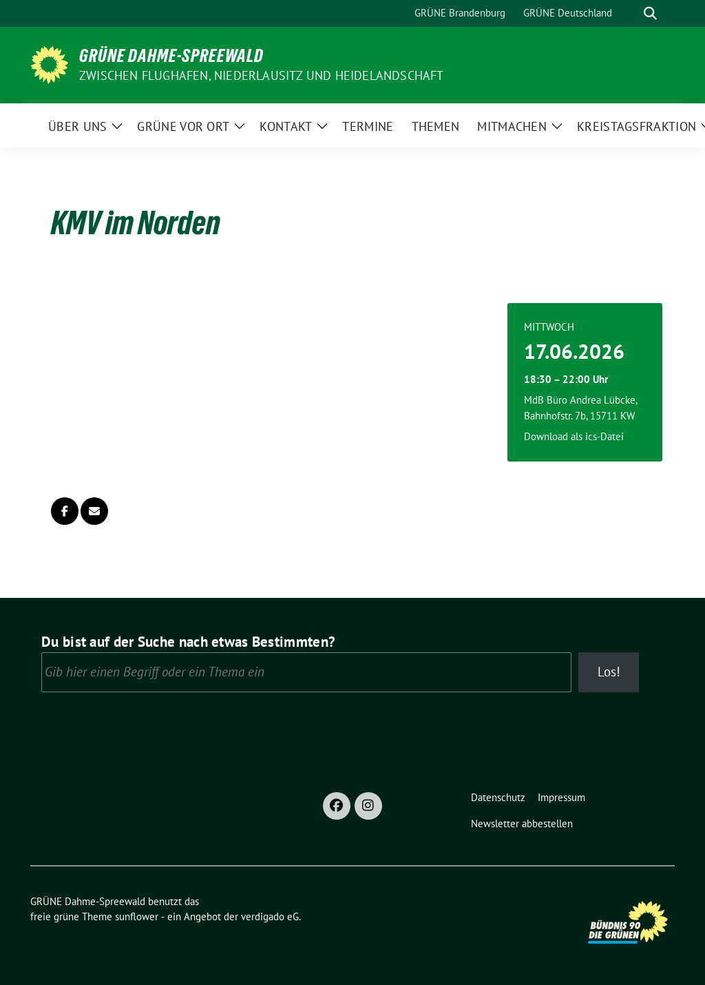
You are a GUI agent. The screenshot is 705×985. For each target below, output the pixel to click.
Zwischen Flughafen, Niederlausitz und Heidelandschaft (261, 75)
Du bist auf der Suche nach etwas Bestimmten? (188, 641)
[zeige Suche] (650, 13)
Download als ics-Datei (574, 436)
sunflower (136, 916)
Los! (609, 671)
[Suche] (630, 13)
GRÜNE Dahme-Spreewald (171, 55)
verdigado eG (270, 916)
